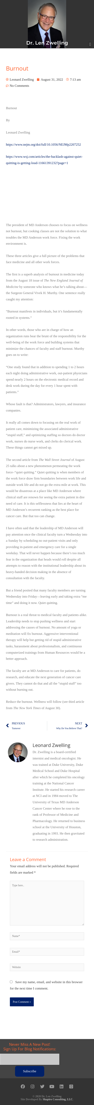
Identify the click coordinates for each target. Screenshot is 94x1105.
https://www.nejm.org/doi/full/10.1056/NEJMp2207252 (43, 144)
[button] (90, 44)
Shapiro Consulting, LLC (58, 1099)
